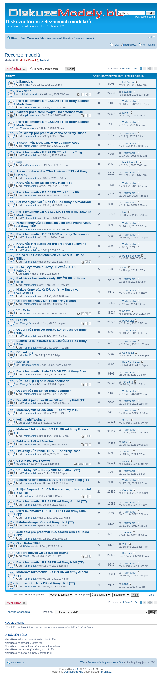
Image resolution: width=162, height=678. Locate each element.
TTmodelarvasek (29, 365)
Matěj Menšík (30, 165)
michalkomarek (28, 94)
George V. (25, 323)
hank (125, 583)
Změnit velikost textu (151, 37)
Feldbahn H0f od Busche (34, 441)
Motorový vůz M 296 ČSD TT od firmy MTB (47, 410)
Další (151, 594)
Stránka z (129, 68)
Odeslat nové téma (16, 69)
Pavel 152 (128, 320)
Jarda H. (45, 60)
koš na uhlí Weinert (30, 419)
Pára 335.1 (24, 91)
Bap (19, 162)
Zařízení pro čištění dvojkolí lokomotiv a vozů (49, 112)
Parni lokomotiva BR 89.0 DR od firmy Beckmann (52, 234)
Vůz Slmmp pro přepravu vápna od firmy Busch (51, 133)
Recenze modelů (84, 38)
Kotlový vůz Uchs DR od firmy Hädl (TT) (45, 583)
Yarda (25, 556)
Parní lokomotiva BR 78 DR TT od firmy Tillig (49, 152)
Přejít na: (48, 611)
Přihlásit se (148, 44)
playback (127, 91)
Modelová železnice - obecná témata (49, 38)
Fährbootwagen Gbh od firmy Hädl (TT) (45, 522)
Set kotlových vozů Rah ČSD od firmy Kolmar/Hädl (53, 202)
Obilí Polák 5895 (28, 543)
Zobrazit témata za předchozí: (43, 594)
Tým (82, 662)
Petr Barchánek (131, 255)
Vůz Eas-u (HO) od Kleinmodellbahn (42, 381)
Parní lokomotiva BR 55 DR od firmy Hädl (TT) (50, 562)
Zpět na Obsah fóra (19, 611)
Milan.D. (27, 355)
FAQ (116, 44)
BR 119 (21, 320)
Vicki (125, 543)
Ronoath (127, 553)
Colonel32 (128, 352)
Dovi (124, 442)
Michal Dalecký (29, 60)
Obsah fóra (18, 38)
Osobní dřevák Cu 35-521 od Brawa (42, 553)
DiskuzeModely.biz (73, 671)
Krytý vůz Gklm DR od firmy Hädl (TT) (44, 182)
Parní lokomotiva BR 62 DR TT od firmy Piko (48, 192)
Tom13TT (127, 381)
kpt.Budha (128, 82)
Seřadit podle (92, 594)
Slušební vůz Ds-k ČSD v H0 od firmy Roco (47, 142)
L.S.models (24, 81)
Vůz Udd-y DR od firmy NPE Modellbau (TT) (48, 470)
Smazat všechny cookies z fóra (105, 662)
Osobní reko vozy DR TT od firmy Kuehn (46, 301)
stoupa (24, 463)
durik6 (25, 273)
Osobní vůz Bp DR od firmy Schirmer (43, 390)
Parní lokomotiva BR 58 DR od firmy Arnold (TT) (51, 501)
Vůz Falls (23, 310)
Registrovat (130, 44)
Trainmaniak (29, 107)
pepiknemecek (30, 115)
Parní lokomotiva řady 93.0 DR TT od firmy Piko (51, 371)
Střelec (26, 422)
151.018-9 (28, 313)
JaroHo (26, 496)
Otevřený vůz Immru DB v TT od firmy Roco (48, 451)
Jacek (125, 461)
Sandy (126, 311)
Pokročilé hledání (145, 16)
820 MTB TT (25, 362)
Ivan (124, 212)
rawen (125, 112)
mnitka (26, 84)
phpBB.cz (106, 671)
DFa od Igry (25, 352)
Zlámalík (127, 490)
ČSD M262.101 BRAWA (33, 460)
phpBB (76, 669)
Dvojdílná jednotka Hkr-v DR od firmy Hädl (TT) (50, 400)
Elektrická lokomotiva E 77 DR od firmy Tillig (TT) (52, 480)
